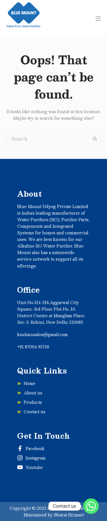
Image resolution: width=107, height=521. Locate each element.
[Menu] (98, 18)
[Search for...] (48, 138)
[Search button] (95, 138)
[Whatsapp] (91, 506)
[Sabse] (24, 18)
